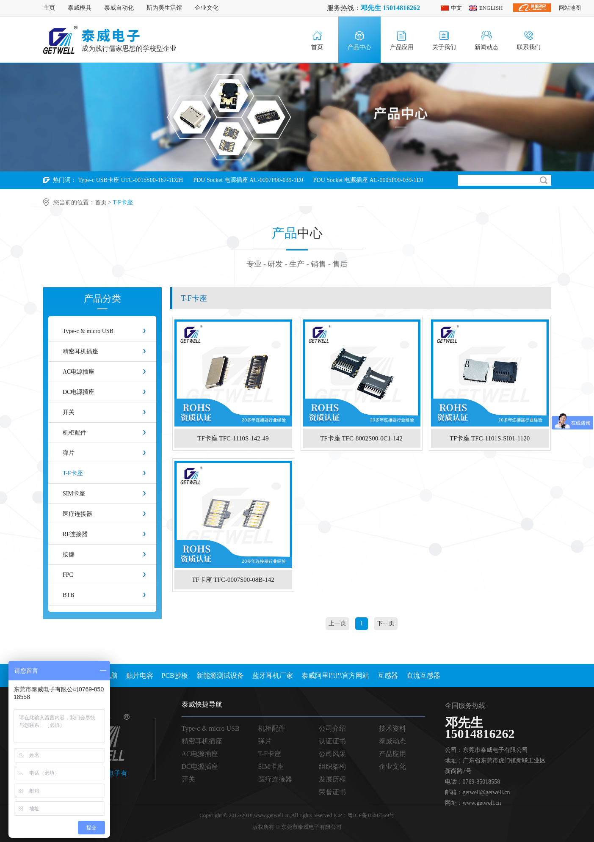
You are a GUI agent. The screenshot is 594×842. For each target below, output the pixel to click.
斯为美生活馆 (164, 8)
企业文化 (206, 8)
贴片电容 (139, 675)
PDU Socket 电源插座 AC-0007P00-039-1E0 (248, 180)
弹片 (69, 453)
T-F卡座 (73, 473)
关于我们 (444, 47)
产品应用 (402, 47)
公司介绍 (332, 728)
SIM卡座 (74, 493)
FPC (68, 575)
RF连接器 (75, 534)
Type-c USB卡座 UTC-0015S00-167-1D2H (130, 180)
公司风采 (332, 753)
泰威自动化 (119, 8)
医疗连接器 (77, 514)
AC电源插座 (78, 372)
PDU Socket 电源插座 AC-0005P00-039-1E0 (368, 180)
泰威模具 (79, 8)
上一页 (337, 623)
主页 (49, 8)
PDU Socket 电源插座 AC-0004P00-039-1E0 (98, 198)
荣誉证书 (332, 791)
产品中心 (359, 47)
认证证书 (332, 741)
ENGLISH (491, 8)
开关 (69, 412)
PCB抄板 (175, 675)
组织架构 (332, 766)
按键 (69, 554)
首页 (317, 47)
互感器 (388, 675)
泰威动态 (392, 741)
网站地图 (570, 8)
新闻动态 (486, 47)
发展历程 (332, 779)
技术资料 (392, 728)
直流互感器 (423, 675)
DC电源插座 (78, 392)
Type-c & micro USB (88, 331)
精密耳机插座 (80, 351)
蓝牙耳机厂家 (272, 675)
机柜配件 (74, 432)
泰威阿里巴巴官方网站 (335, 675)
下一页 (386, 623)
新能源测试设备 (220, 675)
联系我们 (529, 47)
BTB (68, 595)
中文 (456, 8)
